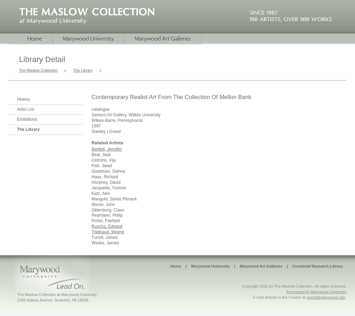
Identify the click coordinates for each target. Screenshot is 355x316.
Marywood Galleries (162, 39)
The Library (83, 70)
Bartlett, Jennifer (107, 149)
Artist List (25, 109)
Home (31, 39)
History (23, 99)
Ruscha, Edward (107, 226)
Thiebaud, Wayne (108, 231)
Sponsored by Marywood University (316, 292)
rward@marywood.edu (326, 297)
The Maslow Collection (38, 70)
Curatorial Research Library (317, 266)
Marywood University (88, 39)
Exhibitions (27, 119)
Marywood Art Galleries (261, 266)
